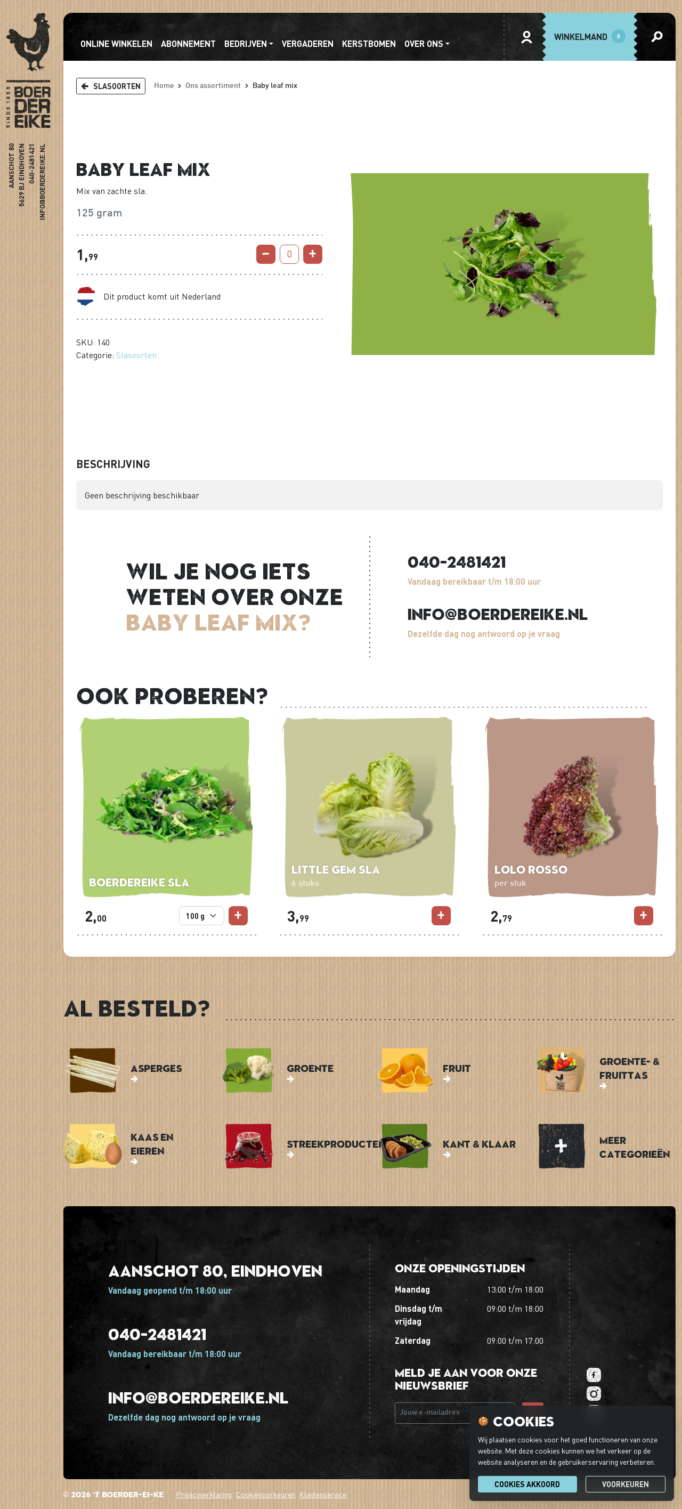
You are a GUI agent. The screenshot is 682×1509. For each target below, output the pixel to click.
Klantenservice (322, 1494)
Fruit (457, 1068)
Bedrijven (245, 43)
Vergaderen (308, 43)
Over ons (423, 43)
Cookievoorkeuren (265, 1494)
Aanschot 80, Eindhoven (215, 1270)
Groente (310, 1068)
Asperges (156, 1068)
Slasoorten (136, 355)
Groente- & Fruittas (629, 1067)
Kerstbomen (369, 43)
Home (164, 86)
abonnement (188, 43)
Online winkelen (116, 43)
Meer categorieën (634, 1146)
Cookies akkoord (527, 1484)
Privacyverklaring (204, 1494)
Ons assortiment (213, 86)
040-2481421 (32, 163)
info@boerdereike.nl (42, 181)
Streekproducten (336, 1143)
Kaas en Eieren (152, 1143)
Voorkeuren (625, 1484)
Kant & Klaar (479, 1143)
